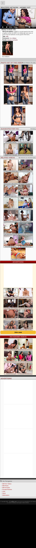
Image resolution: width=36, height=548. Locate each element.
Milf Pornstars (6, 487)
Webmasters (5, 495)
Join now (18, 332)
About (4, 493)
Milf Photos (5, 485)
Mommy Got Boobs (12, 40)
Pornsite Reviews (7, 489)
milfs (7, 36)
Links (3, 491)
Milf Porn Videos (6, 484)
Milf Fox (18, 3)
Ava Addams (13, 38)
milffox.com (13, 501)
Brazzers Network (9, 7)
